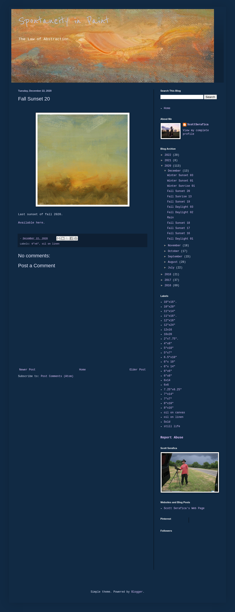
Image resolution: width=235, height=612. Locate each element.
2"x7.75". (171, 338)
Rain (170, 217)
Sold (167, 422)
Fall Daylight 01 (180, 238)
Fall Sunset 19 (178, 201)
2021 (169, 160)
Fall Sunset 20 (178, 191)
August (173, 262)
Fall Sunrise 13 (179, 196)
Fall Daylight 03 (180, 207)
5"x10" (169, 348)
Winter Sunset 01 (180, 180)
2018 (169, 274)
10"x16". (170, 302)
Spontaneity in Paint (63, 21)
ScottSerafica (198, 124)
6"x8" (168, 375)
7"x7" (168, 398)
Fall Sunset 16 (178, 233)
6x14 (167, 380)
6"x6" (35, 243)
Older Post (137, 369)
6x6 (166, 384)
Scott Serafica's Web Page (184, 508)
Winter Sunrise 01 (181, 186)
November (175, 245)
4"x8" (168, 343)
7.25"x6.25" (173, 389)
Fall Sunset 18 (178, 223)
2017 (169, 280)
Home (82, 369)
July (172, 267)
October (174, 251)
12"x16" (169, 320)
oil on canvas (174, 412)
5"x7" (168, 352)
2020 (169, 166)
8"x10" (169, 403)
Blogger (137, 591)
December (175, 170)
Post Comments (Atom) (57, 376)
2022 (169, 155)
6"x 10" (169, 361)
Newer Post (27, 369)
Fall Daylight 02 (180, 212)
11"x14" (169, 311)
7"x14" (169, 394)
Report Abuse (171, 437)
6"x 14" (169, 366)
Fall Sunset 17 (178, 228)
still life (172, 426)
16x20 (168, 334)
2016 (169, 285)
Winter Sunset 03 (180, 175)
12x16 (168, 329)
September (176, 256)
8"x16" (169, 408)
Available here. (31, 222)
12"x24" (169, 325)
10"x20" (169, 306)
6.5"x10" (170, 357)
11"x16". (170, 316)
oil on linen (50, 243)
